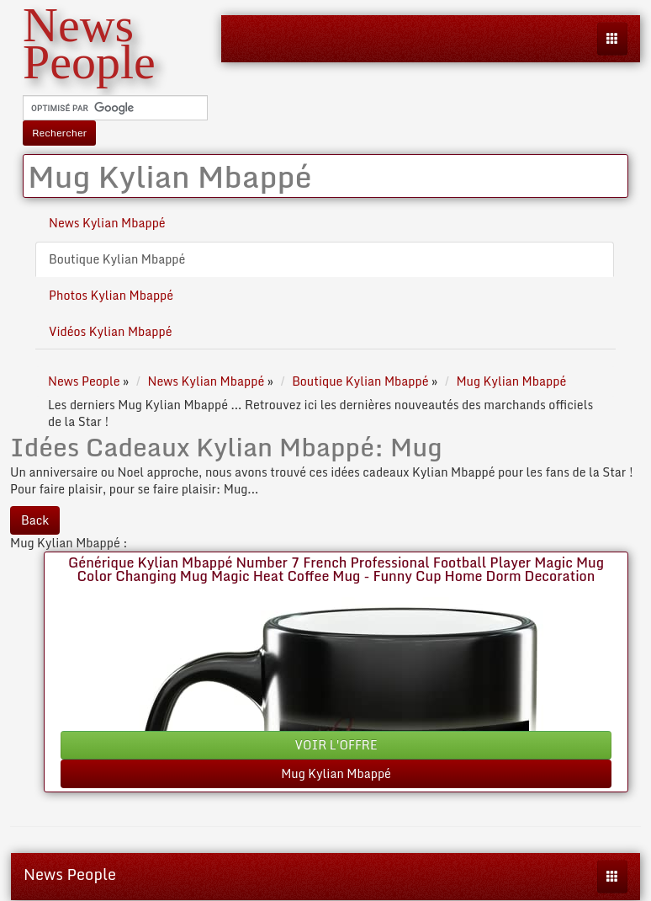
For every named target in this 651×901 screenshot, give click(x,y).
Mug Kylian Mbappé (336, 773)
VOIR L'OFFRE (336, 744)
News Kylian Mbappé (107, 222)
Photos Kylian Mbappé (111, 295)
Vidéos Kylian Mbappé (110, 331)
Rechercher (59, 133)
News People (70, 874)
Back (35, 520)
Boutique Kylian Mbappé (117, 259)
